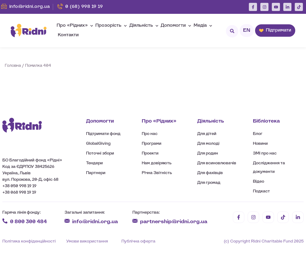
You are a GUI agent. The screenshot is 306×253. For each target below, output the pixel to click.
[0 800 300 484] (4, 220)
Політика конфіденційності (29, 241)
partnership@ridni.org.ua (174, 222)
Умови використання (87, 241)
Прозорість (111, 26)
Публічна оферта (138, 241)
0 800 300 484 (28, 222)
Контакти (68, 35)
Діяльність (143, 26)
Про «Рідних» (75, 26)
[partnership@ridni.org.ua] (134, 220)
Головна (13, 65)
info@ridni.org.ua (95, 222)
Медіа (203, 26)
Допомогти (176, 26)
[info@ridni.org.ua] (67, 220)
